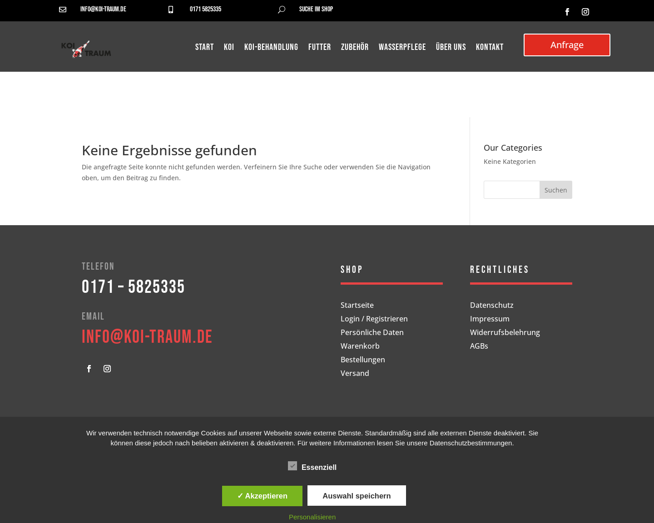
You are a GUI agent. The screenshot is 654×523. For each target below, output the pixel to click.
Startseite (357, 306)
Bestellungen (363, 360)
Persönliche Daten (372, 333)
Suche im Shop (316, 9)
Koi (229, 48)
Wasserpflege (402, 48)
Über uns (451, 48)
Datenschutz (492, 306)
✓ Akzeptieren (262, 496)
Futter (319, 48)
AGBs (479, 347)
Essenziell (312, 466)
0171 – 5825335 (133, 287)
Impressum (490, 320)
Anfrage (567, 45)
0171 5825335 (205, 9)
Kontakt (490, 48)
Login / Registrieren (374, 320)
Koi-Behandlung (271, 48)
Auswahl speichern (356, 496)
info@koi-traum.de (103, 9)
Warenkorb (360, 347)
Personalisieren (312, 517)
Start (204, 48)
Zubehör (355, 48)
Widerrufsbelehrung (505, 333)
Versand (355, 374)
